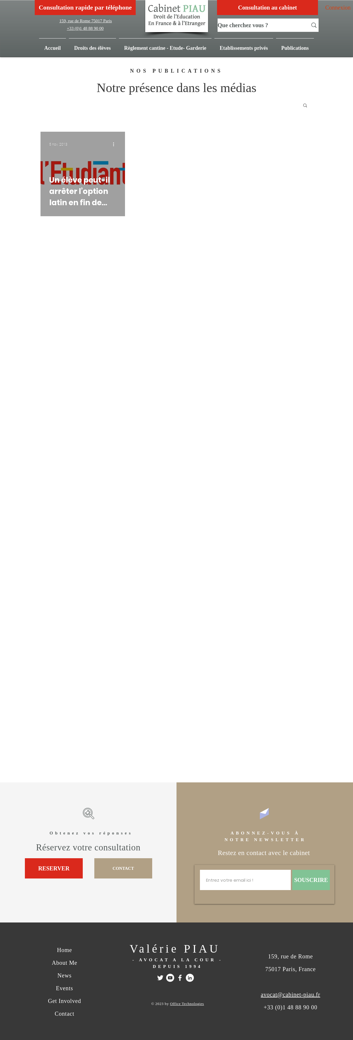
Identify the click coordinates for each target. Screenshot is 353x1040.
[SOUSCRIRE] (311, 880)
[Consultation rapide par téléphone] (85, 7)
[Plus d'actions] (115, 144)
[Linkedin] (190, 978)
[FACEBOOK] (180, 978)
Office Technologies (187, 1004)
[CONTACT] (123, 868)
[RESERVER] (54, 868)
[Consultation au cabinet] (267, 7)
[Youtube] (170, 978)
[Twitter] (160, 978)
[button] (295, 45)
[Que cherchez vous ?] (258, 25)
